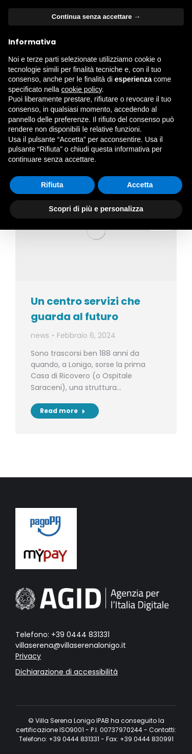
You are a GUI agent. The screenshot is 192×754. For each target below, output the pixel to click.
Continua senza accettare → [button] (96, 16)
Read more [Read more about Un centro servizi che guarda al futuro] (63, 410)
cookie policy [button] (81, 89)
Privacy (28, 656)
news (40, 335)
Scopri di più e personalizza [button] (96, 209)
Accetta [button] (140, 185)
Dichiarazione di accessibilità (66, 672)
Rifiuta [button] (52, 185)
